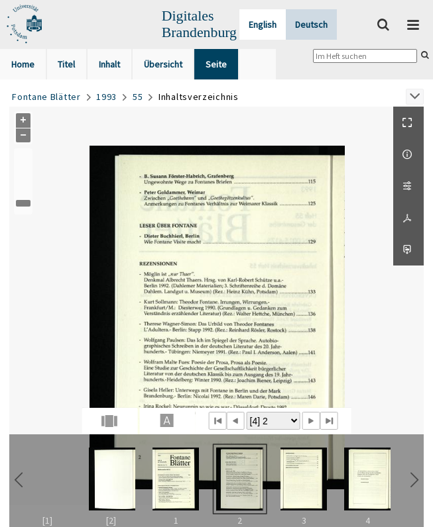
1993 (106, 97)
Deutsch (311, 24)
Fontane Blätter (46, 97)
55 (138, 97)
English (263, 24)
